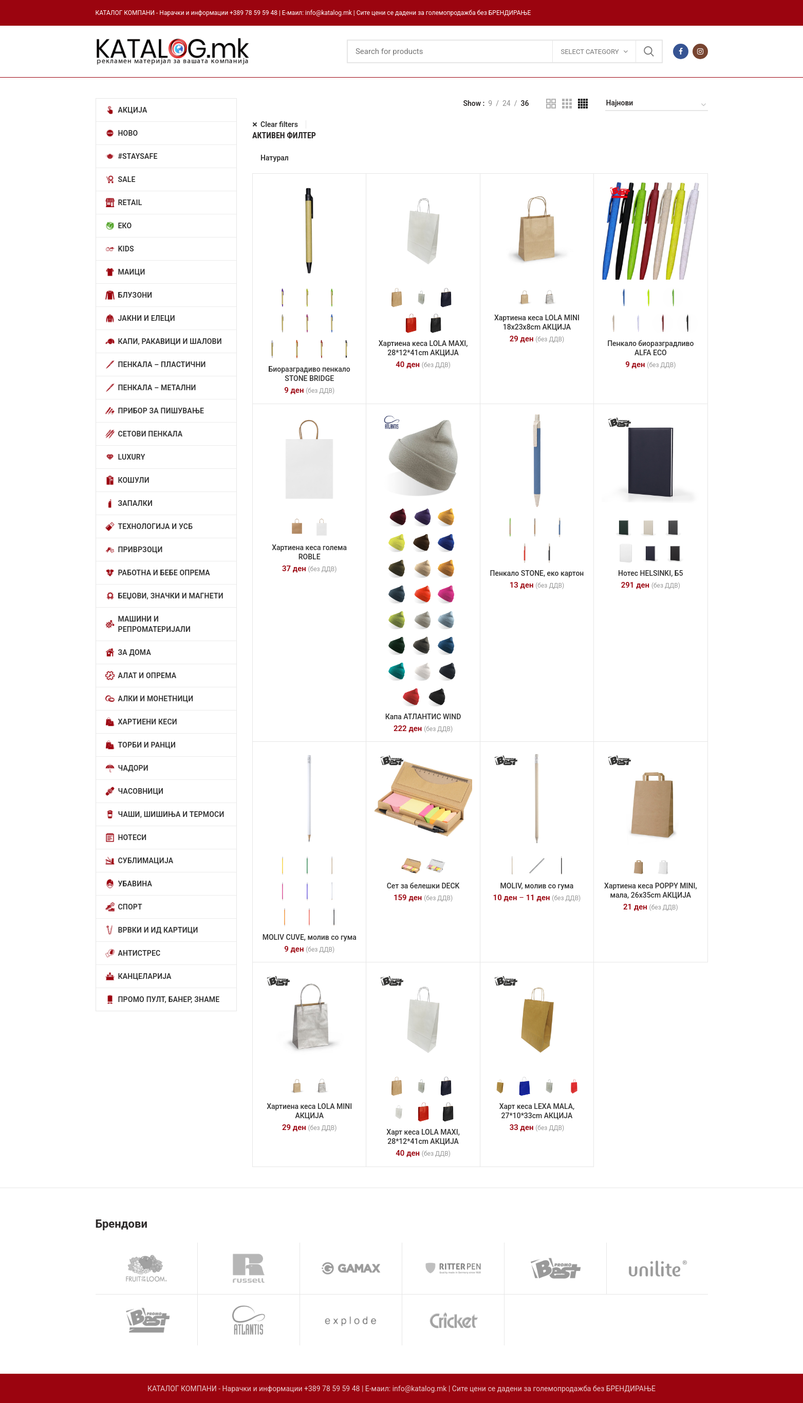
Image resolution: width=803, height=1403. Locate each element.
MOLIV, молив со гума (537, 886)
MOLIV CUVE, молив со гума (310, 937)
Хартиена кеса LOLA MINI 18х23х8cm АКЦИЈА (537, 322)
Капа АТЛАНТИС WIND (423, 717)
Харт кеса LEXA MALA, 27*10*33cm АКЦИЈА (537, 1111)
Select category (590, 52)
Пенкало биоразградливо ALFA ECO (650, 348)
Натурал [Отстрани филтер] (274, 158)
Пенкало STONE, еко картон (537, 573)
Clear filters (279, 124)
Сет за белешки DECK (423, 886)
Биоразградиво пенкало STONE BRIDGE (309, 373)
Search (649, 51)
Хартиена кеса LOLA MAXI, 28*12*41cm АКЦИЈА (423, 348)
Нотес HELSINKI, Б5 (650, 573)
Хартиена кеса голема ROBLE (309, 552)
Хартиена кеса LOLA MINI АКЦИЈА (309, 1111)
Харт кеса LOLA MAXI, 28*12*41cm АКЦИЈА (423, 1136)
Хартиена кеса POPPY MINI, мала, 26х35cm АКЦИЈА (650, 890)
